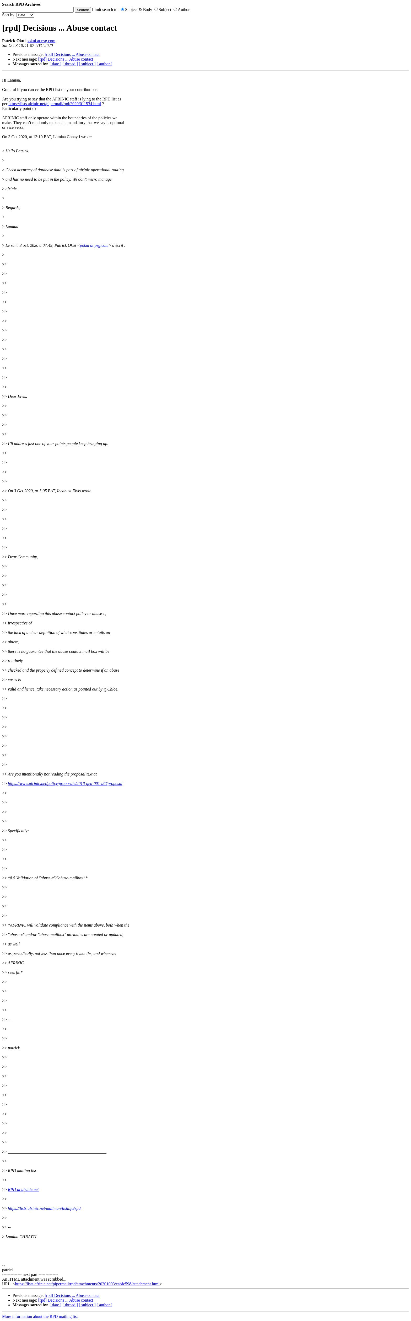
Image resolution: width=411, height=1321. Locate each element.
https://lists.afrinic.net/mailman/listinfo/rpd (44, 1208)
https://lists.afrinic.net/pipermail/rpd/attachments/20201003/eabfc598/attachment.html (87, 1284)
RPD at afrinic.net (23, 1189)
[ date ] (55, 64)
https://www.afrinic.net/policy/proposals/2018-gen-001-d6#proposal (65, 783)
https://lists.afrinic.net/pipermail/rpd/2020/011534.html (54, 103)
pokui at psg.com (40, 41)
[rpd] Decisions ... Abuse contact (72, 54)
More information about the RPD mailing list (40, 1316)
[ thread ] (70, 64)
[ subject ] (87, 64)
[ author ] (104, 64)
